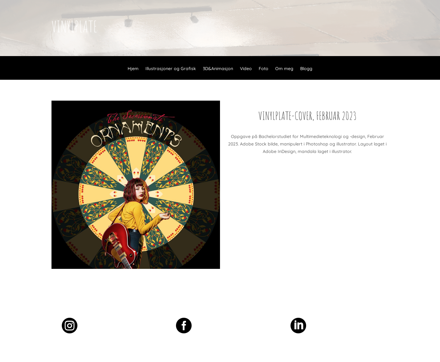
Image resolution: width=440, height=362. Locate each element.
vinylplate (74, 26)
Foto (263, 68)
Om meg (284, 68)
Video (246, 68)
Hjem (133, 68)
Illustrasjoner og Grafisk (170, 68)
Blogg (306, 68)
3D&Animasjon (218, 68)
